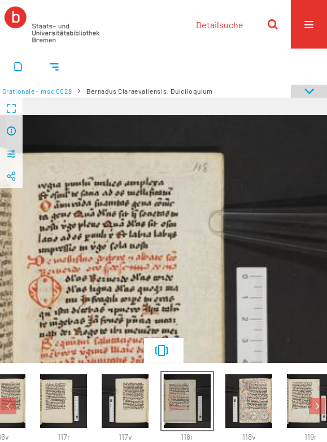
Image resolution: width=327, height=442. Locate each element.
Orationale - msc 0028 (37, 91)
